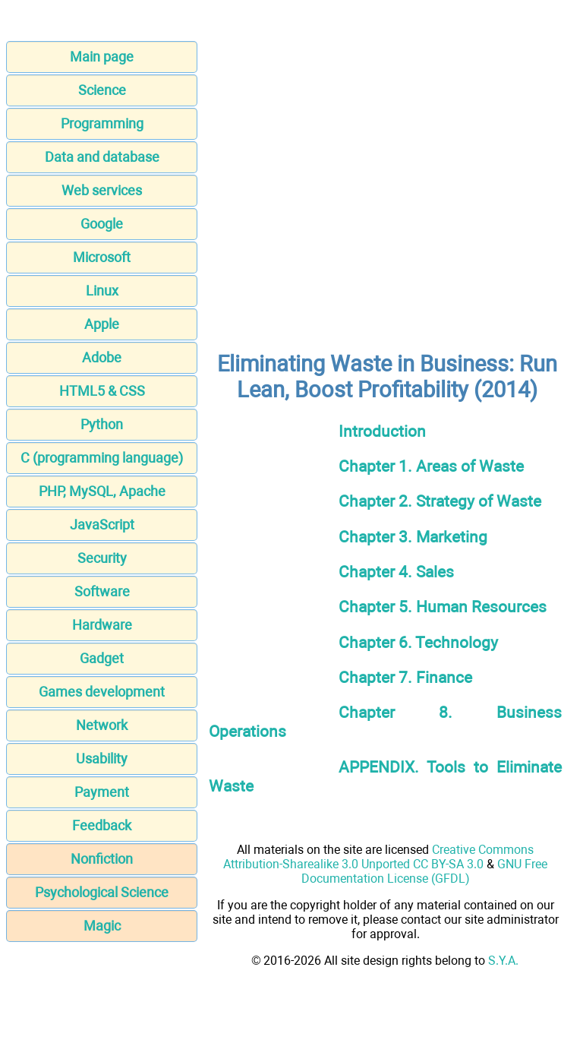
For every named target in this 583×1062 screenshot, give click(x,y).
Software (102, 591)
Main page (102, 57)
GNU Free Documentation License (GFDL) (424, 871)
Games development (102, 692)
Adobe (101, 357)
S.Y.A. (503, 960)
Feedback (101, 825)
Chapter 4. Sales (396, 571)
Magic (102, 926)
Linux (102, 291)
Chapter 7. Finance (405, 677)
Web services (101, 190)
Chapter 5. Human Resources (443, 606)
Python (101, 424)
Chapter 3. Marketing (413, 536)
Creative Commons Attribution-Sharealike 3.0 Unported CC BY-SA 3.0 (378, 856)
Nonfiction (102, 859)
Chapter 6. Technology (418, 642)
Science (102, 90)
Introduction (382, 431)
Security (102, 558)
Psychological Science (102, 892)
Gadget (102, 658)
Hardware (102, 625)
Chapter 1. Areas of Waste (431, 466)
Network (102, 725)
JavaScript (102, 525)
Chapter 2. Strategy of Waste (440, 500)
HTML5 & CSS (102, 391)
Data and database (102, 157)
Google (101, 224)
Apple (101, 324)
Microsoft (102, 257)
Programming (102, 123)
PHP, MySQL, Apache (102, 491)
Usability (102, 758)
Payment (101, 792)
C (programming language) (101, 458)
